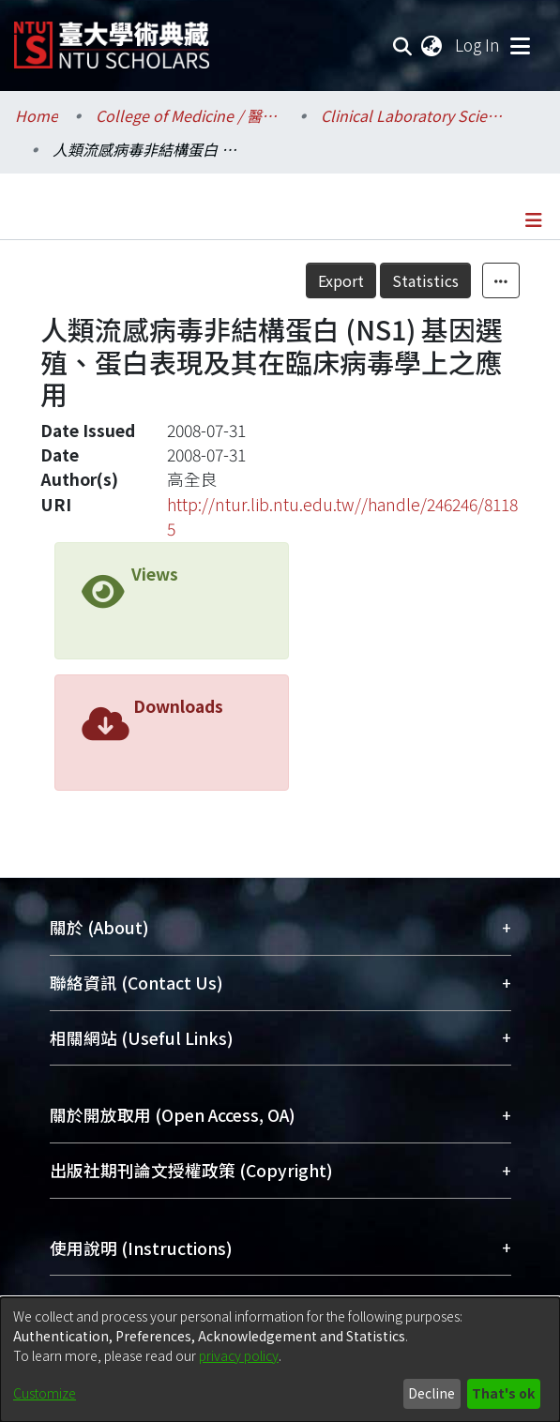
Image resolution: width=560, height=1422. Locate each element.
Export (341, 280)
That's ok (503, 1393)
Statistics (425, 280)
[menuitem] (432, 45)
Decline (431, 1393)
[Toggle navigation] (519, 45)
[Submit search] (403, 45)
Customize (44, 1393)
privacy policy (239, 1355)
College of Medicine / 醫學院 (189, 115)
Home (36, 115)
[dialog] (280, 1359)
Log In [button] (478, 44)
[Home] (111, 38)
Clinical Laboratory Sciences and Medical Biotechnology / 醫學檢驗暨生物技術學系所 (414, 115)
